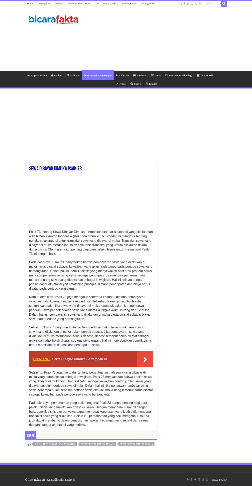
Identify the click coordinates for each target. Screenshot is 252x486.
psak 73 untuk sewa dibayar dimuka (55, 444)
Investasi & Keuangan (98, 75)
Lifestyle (122, 75)
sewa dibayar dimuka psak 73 (136, 444)
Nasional (139, 75)
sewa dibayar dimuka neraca (98, 444)
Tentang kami (44, 3)
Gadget (56, 75)
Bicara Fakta (219, 479)
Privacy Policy (110, 3)
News (156, 75)
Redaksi (59, 3)
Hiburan (73, 75)
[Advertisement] (151, 39)
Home (30, 3)
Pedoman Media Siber (79, 3)
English (151, 83)
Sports (135, 83)
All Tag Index (148, 3)
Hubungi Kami (129, 3)
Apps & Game (37, 75)
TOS (96, 3)
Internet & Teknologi (178, 75)
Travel (121, 83)
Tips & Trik (205, 75)
